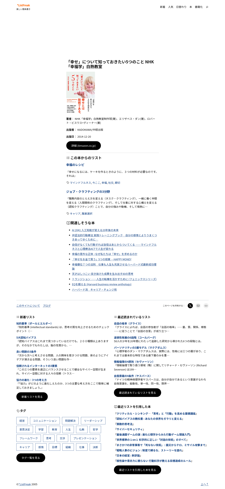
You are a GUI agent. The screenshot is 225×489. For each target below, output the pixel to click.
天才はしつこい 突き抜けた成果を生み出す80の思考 (102, 274)
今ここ (96, 182)
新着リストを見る (32, 396)
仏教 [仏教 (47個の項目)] (81, 429)
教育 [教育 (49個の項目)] (54, 429)
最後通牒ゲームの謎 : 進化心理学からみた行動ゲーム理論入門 (153, 434)
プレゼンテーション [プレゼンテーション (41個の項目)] (85, 438)
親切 (117, 182)
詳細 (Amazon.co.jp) (83, 145)
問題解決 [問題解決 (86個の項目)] (70, 420)
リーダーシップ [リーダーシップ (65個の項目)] (93, 420)
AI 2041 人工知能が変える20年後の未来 (95, 230)
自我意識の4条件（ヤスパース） (133, 375)
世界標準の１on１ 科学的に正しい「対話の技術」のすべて (151, 439)
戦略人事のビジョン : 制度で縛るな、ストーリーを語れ (149, 450)
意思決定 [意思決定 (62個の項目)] (24, 429)
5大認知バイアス (26, 337)
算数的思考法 (124, 424)
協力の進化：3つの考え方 (31, 379)
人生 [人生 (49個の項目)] (68, 429)
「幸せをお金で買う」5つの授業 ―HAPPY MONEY (101, 259)
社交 (111, 182)
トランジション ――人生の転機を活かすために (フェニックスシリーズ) (114, 279)
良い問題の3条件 (26, 351)
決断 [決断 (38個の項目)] (95, 447)
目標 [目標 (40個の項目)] (54, 447)
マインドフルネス (80, 182)
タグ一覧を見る (31, 458)
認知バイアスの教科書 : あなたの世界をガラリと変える (149, 418)
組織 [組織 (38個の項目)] (68, 447)
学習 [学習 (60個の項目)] (41, 429)
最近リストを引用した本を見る (137, 470)
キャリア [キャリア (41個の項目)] (24, 447)
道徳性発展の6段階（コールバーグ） (135, 337)
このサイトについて (28, 305)
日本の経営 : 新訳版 (128, 455)
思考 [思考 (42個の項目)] (49, 438)
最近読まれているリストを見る (137, 392)
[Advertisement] (112, 36)
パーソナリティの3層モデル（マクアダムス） (141, 347)
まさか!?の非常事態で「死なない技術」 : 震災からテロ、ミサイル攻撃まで (161, 445)
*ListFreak (23, 5)
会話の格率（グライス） (128, 323)
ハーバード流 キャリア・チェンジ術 (94, 289)
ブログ (47, 305)
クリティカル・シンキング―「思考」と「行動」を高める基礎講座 (156, 413)
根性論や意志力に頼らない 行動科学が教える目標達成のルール (154, 461)
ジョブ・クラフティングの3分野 (88, 191)
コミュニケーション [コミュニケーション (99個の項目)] (45, 420)
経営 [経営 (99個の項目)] (22, 420)
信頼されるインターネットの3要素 (36, 365)
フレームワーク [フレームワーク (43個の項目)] (28, 438)
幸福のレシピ (75, 164)
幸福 (104, 182)
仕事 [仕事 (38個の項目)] (81, 447)
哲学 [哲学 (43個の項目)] (95, 429)
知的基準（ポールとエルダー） (34, 323)
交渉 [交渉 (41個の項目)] (62, 438)
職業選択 (87, 213)
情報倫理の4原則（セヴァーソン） (134, 361)
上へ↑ (205, 484)
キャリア (75, 213)
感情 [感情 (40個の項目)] (41, 447)
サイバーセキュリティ (130, 429)
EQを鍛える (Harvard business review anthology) (101, 284)
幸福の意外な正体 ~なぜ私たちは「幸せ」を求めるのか (104, 254)
